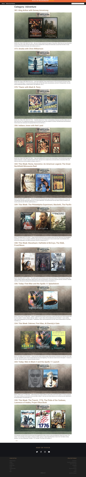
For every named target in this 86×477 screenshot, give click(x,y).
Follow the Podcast (10, 3)
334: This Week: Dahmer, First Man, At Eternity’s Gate (36, 323)
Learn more (51, 0)
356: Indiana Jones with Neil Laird (28, 125)
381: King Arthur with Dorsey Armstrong (31, 10)
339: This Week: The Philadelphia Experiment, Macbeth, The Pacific (42, 204)
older (16, 440)
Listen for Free (13, 458)
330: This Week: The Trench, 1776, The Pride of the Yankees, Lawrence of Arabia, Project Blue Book (40, 401)
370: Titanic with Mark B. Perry (27, 87)
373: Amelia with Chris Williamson (28, 49)
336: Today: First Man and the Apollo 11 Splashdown (36, 284)
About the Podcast (72, 458)
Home (3, 3)
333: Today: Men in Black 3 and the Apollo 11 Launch (36, 362)
